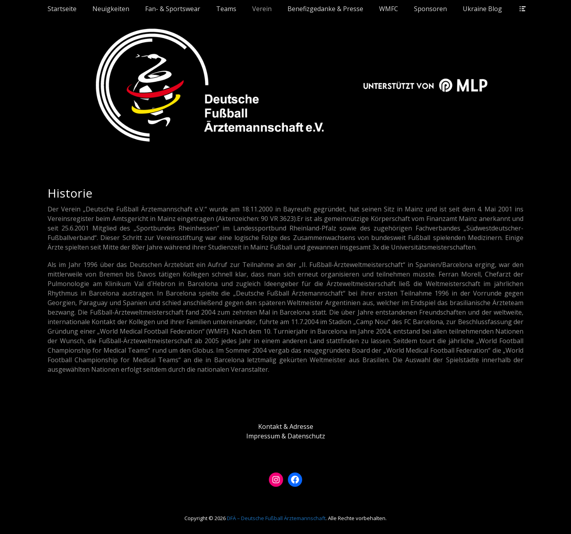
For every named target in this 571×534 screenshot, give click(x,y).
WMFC (388, 8)
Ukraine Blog (482, 8)
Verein (262, 8)
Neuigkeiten (110, 8)
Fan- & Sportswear (172, 8)
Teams (226, 8)
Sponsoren (430, 8)
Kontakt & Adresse (285, 426)
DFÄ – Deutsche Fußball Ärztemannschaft (276, 518)
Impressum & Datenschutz (285, 436)
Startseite (62, 8)
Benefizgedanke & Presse (325, 8)
